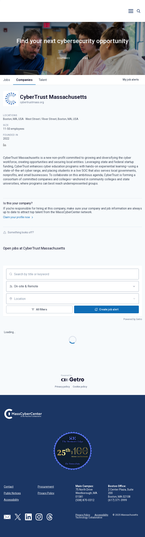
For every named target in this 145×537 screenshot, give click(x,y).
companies (24, 80)
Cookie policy (80, 386)
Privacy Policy (46, 493)
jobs (6, 80)
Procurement (46, 486)
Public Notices (12, 493)
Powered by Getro (132, 319)
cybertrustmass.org (32, 102)
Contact (8, 486)
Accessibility (11, 499)
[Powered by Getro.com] (72, 378)
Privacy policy (62, 386)
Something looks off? (18, 232)
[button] (130, 11)
